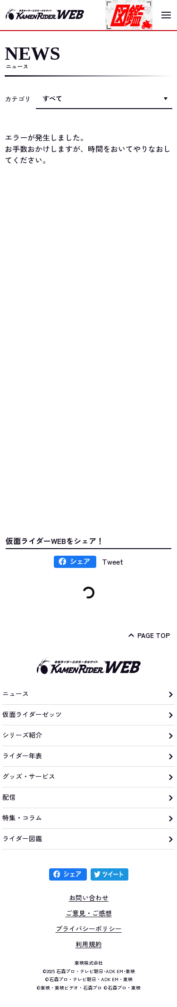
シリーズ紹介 (22, 735)
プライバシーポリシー (89, 928)
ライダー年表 (22, 755)
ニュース (15, 693)
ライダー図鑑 (22, 838)
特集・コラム (22, 817)
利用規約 (89, 944)
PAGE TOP (153, 635)
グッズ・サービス (28, 776)
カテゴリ (18, 98)
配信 (9, 797)
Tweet (112, 561)
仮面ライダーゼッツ (32, 714)
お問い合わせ (89, 897)
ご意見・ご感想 (89, 913)
